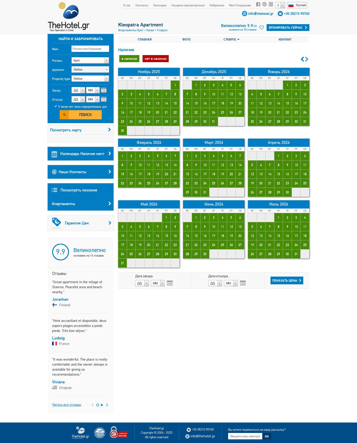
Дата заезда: (144, 276)
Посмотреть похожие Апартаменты (81, 199)
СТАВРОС (231, 39)
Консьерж (159, 5)
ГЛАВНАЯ (145, 39)
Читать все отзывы (66, 404)
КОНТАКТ (285, 39)
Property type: (61, 79)
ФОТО (186, 39)
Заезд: (56, 90)
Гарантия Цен (81, 223)
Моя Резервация (240, 5)
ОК (267, 436)
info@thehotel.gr (260, 13)
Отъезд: (57, 99)
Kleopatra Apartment (140, 24)
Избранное (217, 5)
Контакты (141, 5)
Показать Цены (286, 280)
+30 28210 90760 (296, 13)
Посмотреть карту (80, 129)
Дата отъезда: (218, 276)
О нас (126, 5)
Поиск (85, 114)
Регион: (57, 61)
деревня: (58, 70)
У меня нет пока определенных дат (82, 106)
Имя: (55, 49)
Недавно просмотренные (188, 5)
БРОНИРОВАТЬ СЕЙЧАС (288, 27)
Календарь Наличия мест (81, 153)
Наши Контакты (81, 172)
